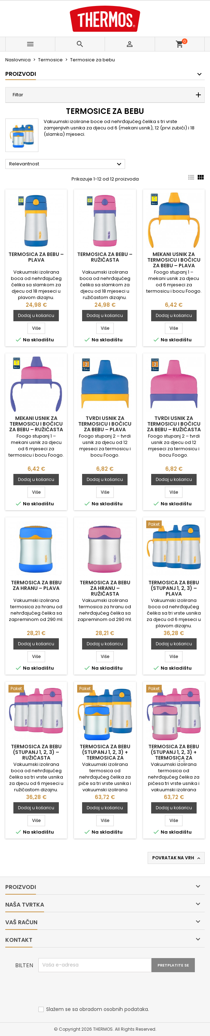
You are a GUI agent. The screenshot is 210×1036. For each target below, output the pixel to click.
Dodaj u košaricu (36, 315)
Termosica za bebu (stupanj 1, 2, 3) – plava (173, 588)
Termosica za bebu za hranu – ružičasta (105, 588)
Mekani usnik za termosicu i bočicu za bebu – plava (173, 260)
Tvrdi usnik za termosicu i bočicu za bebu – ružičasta (174, 424)
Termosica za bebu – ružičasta (104, 257)
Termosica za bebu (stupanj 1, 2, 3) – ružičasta (36, 752)
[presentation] (92, 989)
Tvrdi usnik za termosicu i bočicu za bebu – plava (104, 424)
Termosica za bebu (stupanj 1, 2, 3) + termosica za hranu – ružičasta (173, 755)
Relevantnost (66, 164)
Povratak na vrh (177, 858)
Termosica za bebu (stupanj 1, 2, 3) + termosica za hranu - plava (105, 755)
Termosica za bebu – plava (36, 257)
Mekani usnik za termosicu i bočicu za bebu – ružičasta (36, 424)
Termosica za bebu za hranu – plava (36, 585)
